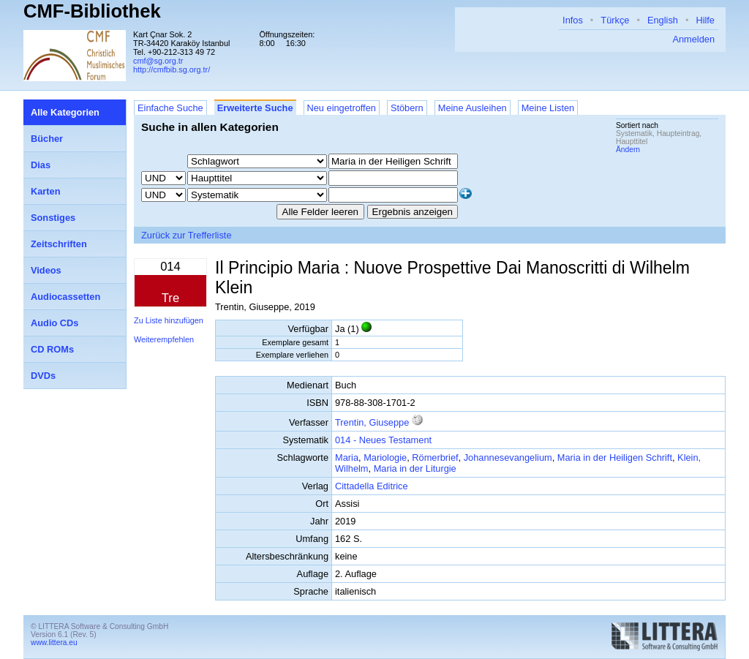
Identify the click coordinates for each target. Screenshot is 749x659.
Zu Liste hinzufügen (168, 320)
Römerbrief (435, 457)
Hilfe (705, 20)
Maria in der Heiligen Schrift (614, 457)
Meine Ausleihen (472, 107)
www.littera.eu (54, 643)
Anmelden (693, 39)
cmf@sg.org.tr (158, 60)
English (662, 20)
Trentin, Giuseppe (372, 422)
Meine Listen (548, 107)
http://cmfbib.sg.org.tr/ (171, 69)
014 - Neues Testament (383, 439)
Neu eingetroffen (341, 107)
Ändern (628, 150)
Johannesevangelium (508, 457)
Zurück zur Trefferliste (186, 235)
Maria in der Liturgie (415, 468)
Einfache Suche (170, 107)
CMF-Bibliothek (92, 11)
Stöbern (407, 107)
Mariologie (385, 457)
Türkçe (615, 20)
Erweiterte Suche (255, 107)
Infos (572, 20)
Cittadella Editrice (371, 486)
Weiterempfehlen (164, 339)
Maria (346, 457)
